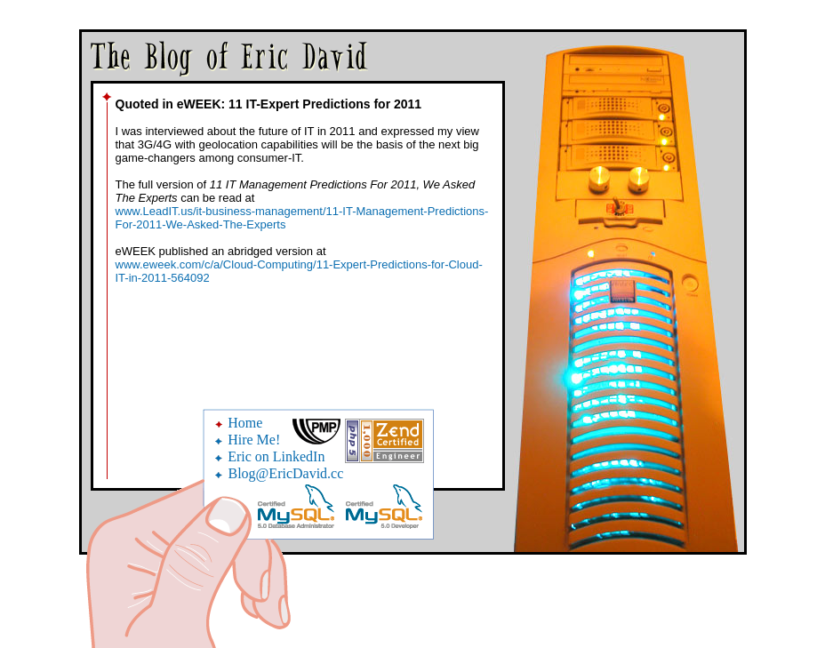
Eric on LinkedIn (276, 456)
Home (245, 422)
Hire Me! (254, 439)
